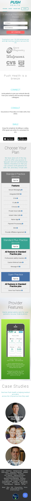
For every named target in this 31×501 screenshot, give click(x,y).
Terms (25, 487)
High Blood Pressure (19, 475)
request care (16, 8)
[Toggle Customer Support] (25, 495)
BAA (7, 488)
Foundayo (21, 473)
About (3, 487)
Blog (8, 487)
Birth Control (5, 472)
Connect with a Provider (16, 488)
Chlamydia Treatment (16, 472)
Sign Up (15, 180)
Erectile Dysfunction (11, 473)
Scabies (15, 481)
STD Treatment (23, 481)
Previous (4, 349)
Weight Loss (24, 482)
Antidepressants (17, 470)
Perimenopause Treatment (18, 479)
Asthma (26, 470)
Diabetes (25, 472)
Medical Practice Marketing (11, 478)
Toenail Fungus (6, 482)
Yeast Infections (8, 484)
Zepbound (17, 484)
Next (27, 349)
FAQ (12, 487)
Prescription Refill (7, 481)
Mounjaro (23, 478)
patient (10, 8)
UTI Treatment (15, 482)
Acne (3, 470)
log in (24, 8)
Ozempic (6, 479)
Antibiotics (9, 470)
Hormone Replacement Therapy (14, 477)
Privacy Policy (18, 487)
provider (5, 8)
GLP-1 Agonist (8, 475)
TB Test (23, 484)
